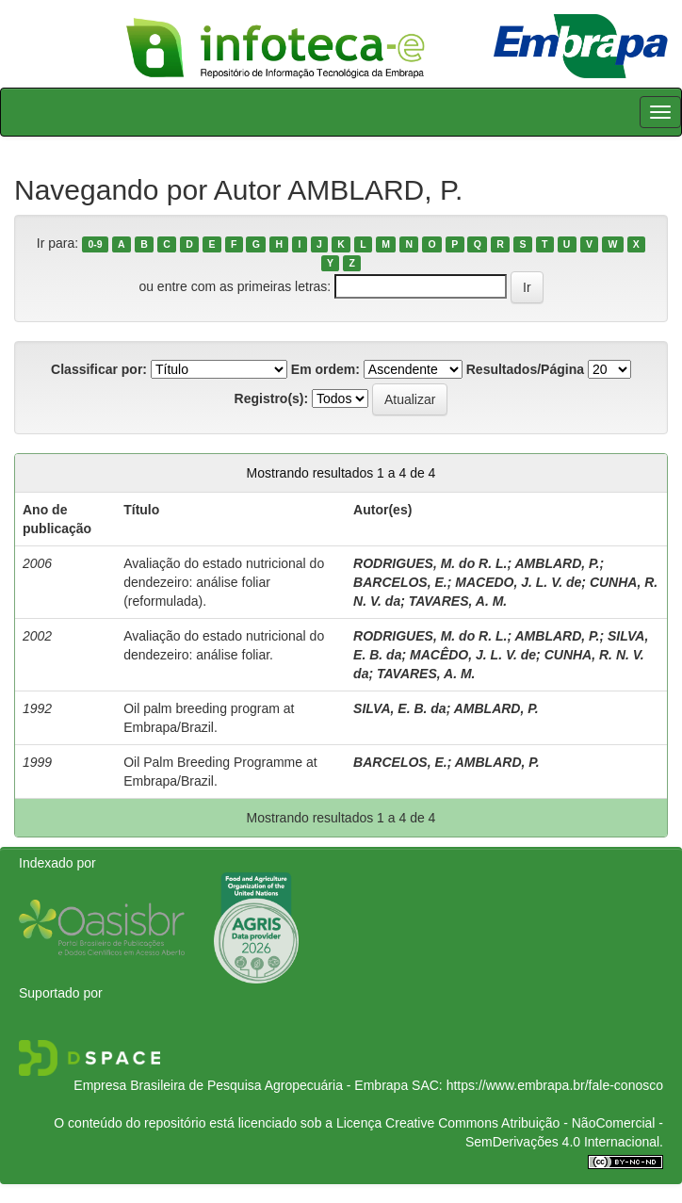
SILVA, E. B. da (400, 708)
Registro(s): (272, 398)
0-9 (95, 244)
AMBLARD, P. (557, 563)
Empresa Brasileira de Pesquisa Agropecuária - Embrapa (240, 1085)
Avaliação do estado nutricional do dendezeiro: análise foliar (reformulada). (223, 582)
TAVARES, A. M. (458, 601)
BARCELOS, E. (400, 582)
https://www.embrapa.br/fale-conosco (555, 1085)
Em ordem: (325, 369)
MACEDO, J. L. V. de (518, 582)
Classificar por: (99, 369)
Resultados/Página (525, 369)
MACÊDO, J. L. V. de (473, 654)
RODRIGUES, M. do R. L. (430, 563)
